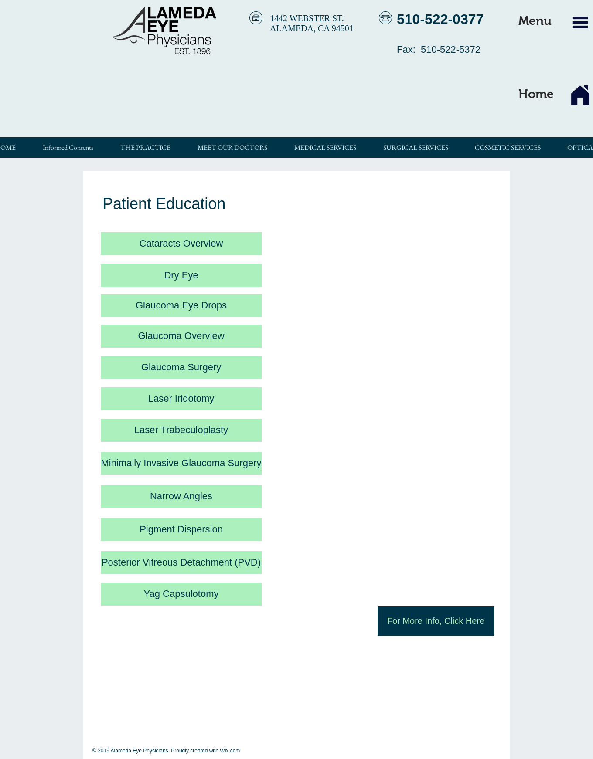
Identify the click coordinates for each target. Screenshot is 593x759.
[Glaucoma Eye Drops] (181, 306)
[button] (535, 20)
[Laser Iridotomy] (181, 399)
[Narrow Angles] (181, 496)
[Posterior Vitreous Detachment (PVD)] (181, 563)
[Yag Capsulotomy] (181, 594)
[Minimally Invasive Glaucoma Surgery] (181, 463)
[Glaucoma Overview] (181, 336)
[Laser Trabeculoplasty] (181, 430)
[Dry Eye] (181, 276)
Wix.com (230, 751)
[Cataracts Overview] (181, 244)
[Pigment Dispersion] (181, 530)
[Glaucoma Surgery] (181, 368)
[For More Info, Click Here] (436, 621)
